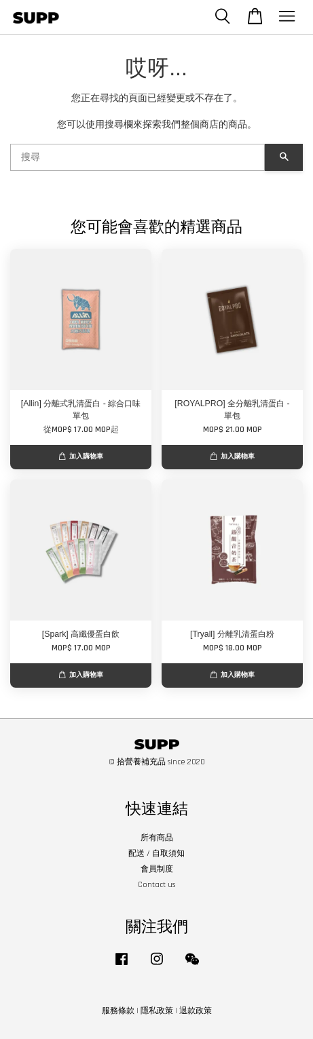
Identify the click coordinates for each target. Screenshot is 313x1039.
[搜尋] (137, 157)
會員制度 (157, 869)
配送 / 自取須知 (156, 853)
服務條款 (118, 1011)
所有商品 (157, 838)
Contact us (156, 885)
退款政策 (195, 1011)
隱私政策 (157, 1011)
